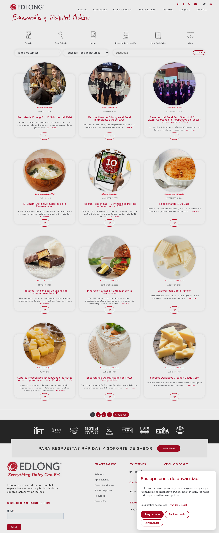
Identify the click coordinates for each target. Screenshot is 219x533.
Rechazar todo (177, 514)
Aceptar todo (152, 514)
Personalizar (152, 522)
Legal (184, 505)
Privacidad (173, 505)
